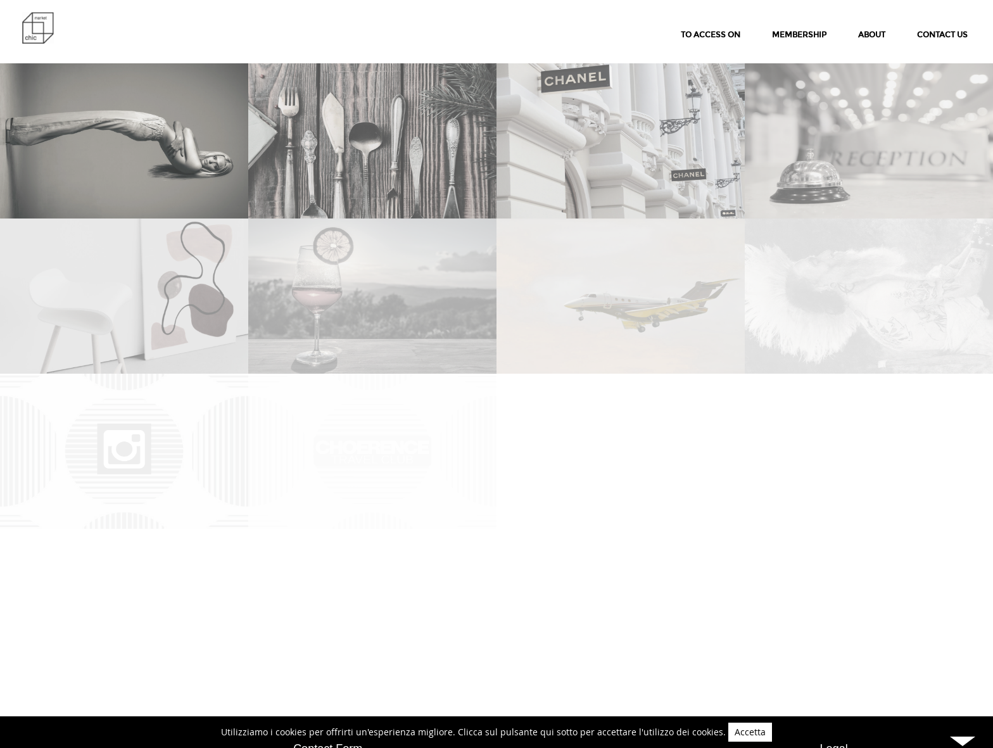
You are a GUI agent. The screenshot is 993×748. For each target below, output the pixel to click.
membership (799, 34)
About (871, 34)
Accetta (750, 732)
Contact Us (942, 34)
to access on (710, 34)
